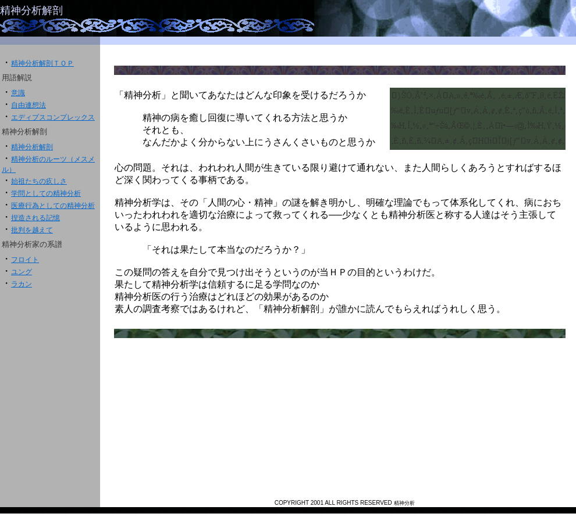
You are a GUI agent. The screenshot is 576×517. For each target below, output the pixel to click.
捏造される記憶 (35, 218)
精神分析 (404, 503)
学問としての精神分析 (46, 193)
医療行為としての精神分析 (53, 206)
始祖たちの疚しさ (39, 181)
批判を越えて (32, 230)
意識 (18, 93)
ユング (21, 272)
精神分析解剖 (31, 10)
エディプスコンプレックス (53, 117)
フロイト (25, 260)
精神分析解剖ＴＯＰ (42, 63)
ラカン (21, 284)
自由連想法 (28, 105)
